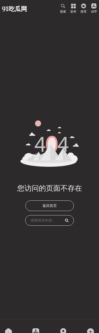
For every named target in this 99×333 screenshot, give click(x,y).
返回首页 (49, 205)
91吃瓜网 (14, 9)
